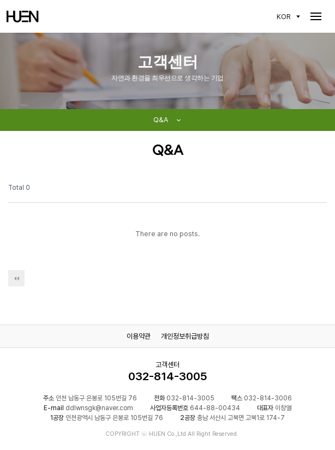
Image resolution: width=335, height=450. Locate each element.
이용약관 (139, 336)
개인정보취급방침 (185, 336)
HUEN (23, 16)
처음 (16, 278)
